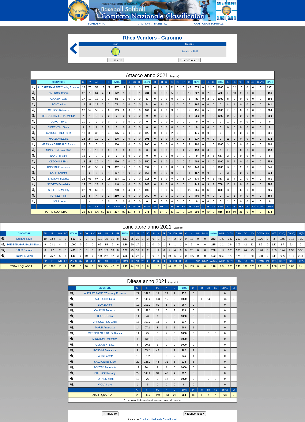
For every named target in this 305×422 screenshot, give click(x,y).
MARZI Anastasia (58, 138)
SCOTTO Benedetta (58, 184)
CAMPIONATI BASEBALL (152, 23)
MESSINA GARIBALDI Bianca (59, 144)
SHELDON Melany (58, 190)
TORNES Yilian (58, 195)
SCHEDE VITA (96, 23)
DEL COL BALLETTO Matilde (58, 115)
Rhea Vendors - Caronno (152, 38)
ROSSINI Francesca (58, 167)
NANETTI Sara (58, 155)
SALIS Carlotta (58, 173)
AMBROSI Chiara (59, 93)
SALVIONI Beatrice (58, 178)
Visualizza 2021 (189, 51)
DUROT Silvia (58, 121)
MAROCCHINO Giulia (58, 133)
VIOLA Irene (58, 201)
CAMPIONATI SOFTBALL (208, 23)
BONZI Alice (58, 104)
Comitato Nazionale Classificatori (158, 419)
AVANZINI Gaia (58, 98)
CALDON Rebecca (58, 110)
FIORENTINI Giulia (58, 127)
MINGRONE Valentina (58, 150)
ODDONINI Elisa (58, 161)
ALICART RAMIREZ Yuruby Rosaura (58, 87)
